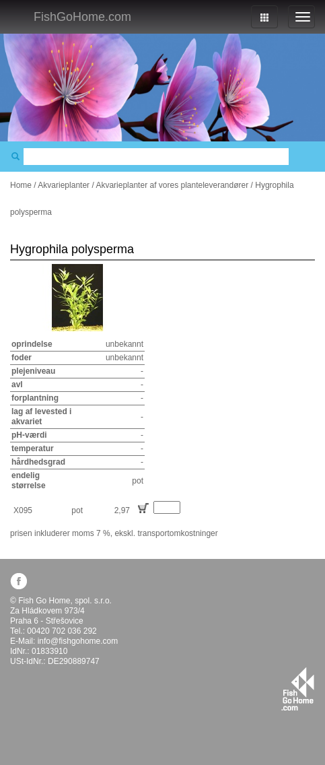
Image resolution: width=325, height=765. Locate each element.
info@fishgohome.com (78, 641)
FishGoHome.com (82, 17)
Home (21, 185)
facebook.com (18, 580)
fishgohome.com (298, 689)
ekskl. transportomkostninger (165, 533)
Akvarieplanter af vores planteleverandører (172, 185)
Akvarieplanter (63, 185)
